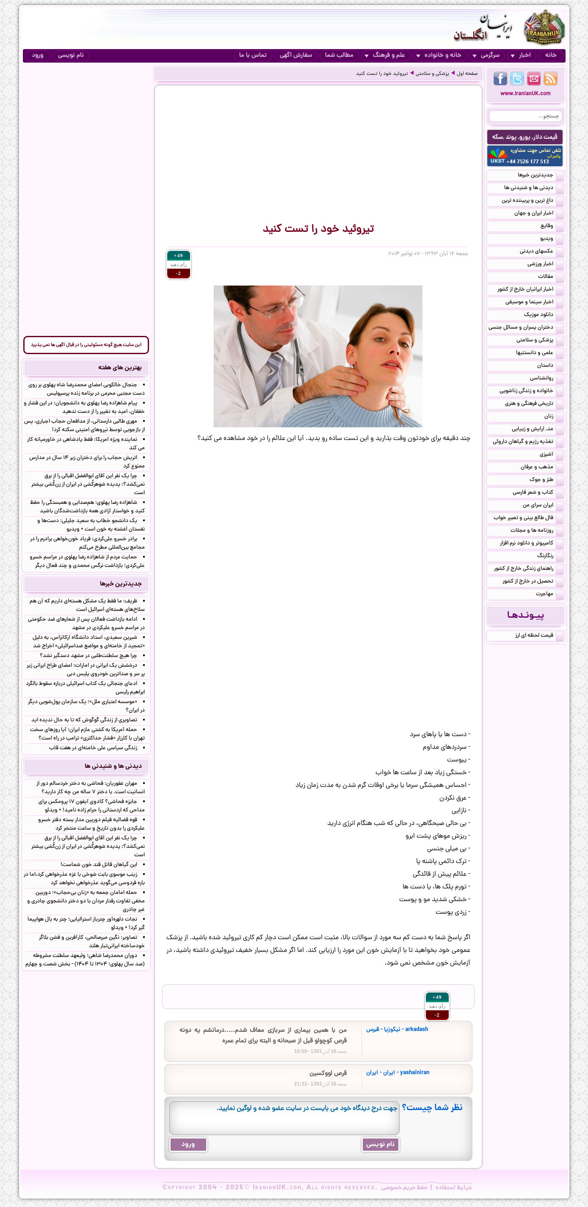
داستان (550, 366)
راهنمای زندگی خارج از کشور (528, 569)
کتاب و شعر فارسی (538, 493)
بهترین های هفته (120, 368)
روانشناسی (546, 379)
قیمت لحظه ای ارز (539, 636)
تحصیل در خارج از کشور (532, 582)
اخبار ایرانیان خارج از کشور (530, 290)
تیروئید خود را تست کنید (382, 74)
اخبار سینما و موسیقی (534, 303)
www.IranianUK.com (525, 94)
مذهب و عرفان (542, 468)
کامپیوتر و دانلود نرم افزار (531, 544)
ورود (37, 55)
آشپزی (551, 455)
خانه (551, 55)
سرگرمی (486, 55)
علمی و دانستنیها (539, 353)
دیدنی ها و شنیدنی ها (533, 188)
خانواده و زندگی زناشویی (531, 391)
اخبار (521, 55)
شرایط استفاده (454, 1188)
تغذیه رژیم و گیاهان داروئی (528, 442)
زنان (553, 417)
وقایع (552, 226)
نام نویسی (71, 55)
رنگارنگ (550, 556)
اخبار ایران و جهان (538, 214)
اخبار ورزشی (545, 264)
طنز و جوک (546, 480)
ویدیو (551, 239)
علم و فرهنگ (384, 55)
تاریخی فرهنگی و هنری (534, 404)
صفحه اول (467, 74)
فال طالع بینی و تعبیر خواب (528, 518)
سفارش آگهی (296, 55)
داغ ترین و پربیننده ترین (532, 201)
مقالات (550, 277)
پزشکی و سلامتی (432, 74)
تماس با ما (253, 55)
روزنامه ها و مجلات (537, 531)
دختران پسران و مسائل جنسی (526, 328)
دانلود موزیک (543, 315)
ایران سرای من (543, 506)
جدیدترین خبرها (540, 176)
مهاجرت (549, 594)
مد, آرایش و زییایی (537, 429)
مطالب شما (339, 55)
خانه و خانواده (438, 55)
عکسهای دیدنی (541, 252)
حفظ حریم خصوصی (404, 1188)
